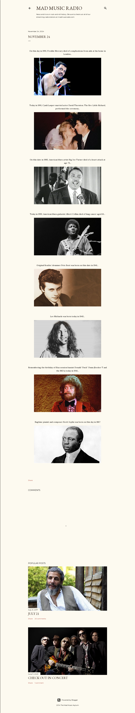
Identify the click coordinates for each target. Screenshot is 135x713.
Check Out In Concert (48, 678)
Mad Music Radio (59, 8)
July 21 (33, 613)
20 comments (40, 619)
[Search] (105, 7)
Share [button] (30, 480)
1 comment (39, 683)
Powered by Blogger (67, 700)
